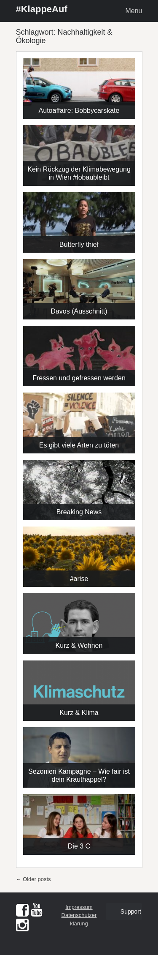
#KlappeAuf (41, 9)
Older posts (33, 879)
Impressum (78, 907)
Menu (133, 10)
